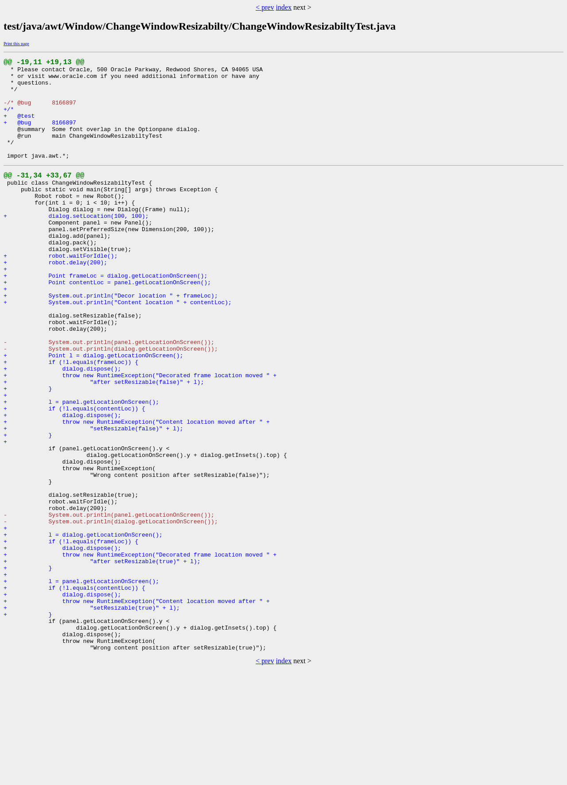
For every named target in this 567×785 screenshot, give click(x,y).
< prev (265, 7)
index (284, 7)
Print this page (16, 43)
